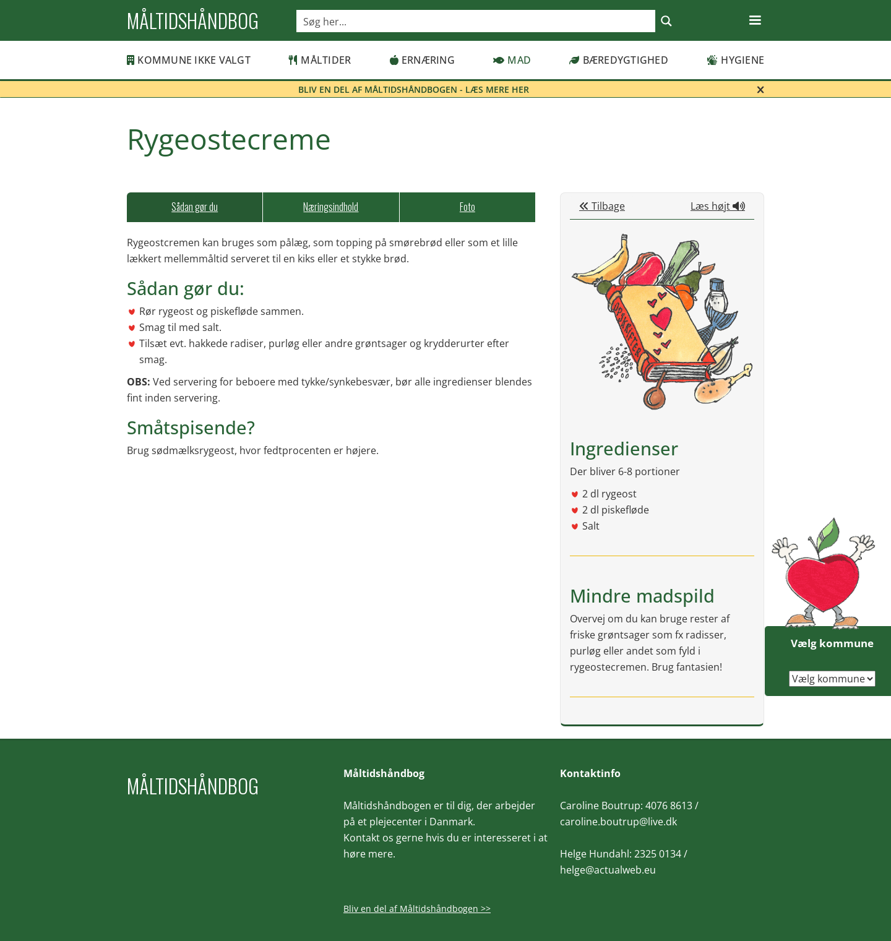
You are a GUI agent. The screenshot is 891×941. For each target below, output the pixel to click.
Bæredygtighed (618, 60)
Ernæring (422, 60)
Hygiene (735, 60)
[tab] (194, 207)
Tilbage (602, 206)
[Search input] (476, 21)
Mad (512, 60)
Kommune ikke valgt (189, 60)
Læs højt (718, 206)
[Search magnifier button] (666, 21)
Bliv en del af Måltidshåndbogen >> (417, 908)
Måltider (320, 60)
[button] (755, 20)
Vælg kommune (832, 643)
